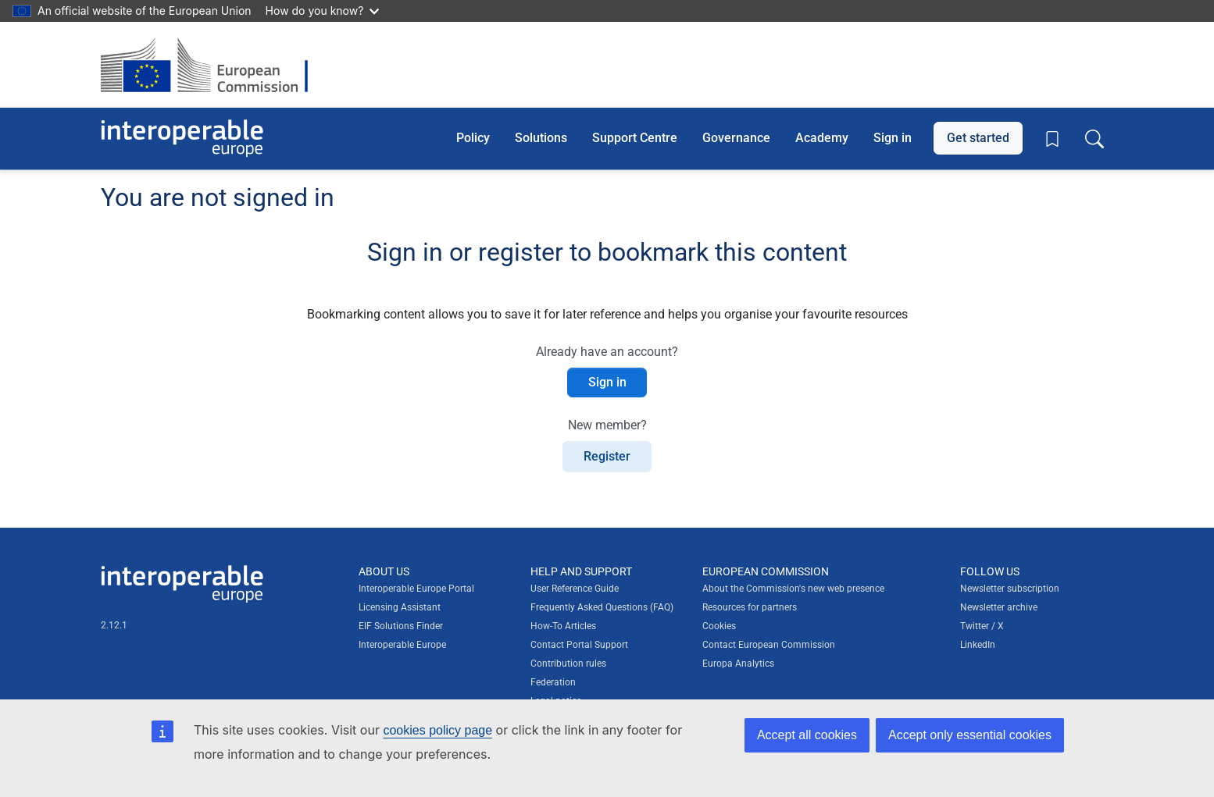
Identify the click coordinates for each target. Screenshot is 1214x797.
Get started (978, 137)
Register (607, 456)
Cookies (719, 626)
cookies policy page (437, 730)
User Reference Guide (574, 588)
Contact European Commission (768, 644)
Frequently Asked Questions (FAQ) (601, 607)
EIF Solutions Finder (401, 626)
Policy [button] (473, 137)
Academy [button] (821, 137)
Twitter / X (982, 626)
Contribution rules (568, 663)
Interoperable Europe (402, 644)
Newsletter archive (998, 607)
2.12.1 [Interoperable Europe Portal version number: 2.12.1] (114, 625)
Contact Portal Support (579, 644)
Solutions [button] (541, 137)
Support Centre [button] (634, 137)
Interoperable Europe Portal (416, 588)
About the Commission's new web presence (793, 588)
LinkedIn (977, 644)
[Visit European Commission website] (212, 65)
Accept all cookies (807, 735)
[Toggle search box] (1094, 138)
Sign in (892, 137)
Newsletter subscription (1009, 588)
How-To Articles (563, 626)
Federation (553, 682)
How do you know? (323, 10)
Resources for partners (749, 607)
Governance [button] (736, 137)
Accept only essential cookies (970, 735)
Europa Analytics (738, 663)
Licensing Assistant (400, 607)
